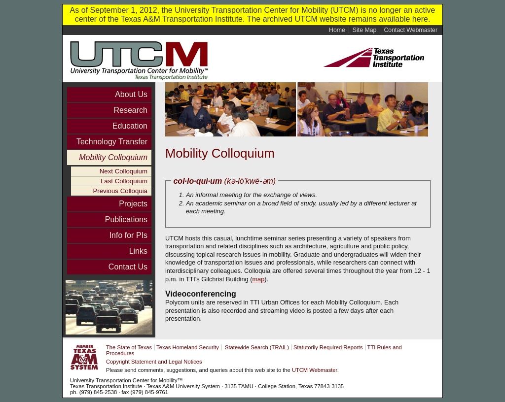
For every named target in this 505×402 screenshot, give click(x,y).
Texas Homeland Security (187, 347)
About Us (131, 94)
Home (337, 30)
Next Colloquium (123, 171)
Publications (126, 219)
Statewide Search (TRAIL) (257, 347)
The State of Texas (129, 347)
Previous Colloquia (120, 191)
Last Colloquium (124, 181)
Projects (133, 204)
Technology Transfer (111, 141)
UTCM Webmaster (314, 370)
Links (138, 251)
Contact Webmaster (410, 30)
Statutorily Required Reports (328, 347)
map (258, 279)
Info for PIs (128, 235)
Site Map (365, 30)
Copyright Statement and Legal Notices (154, 362)
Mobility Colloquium (113, 157)
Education (129, 126)
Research (130, 110)
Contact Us (127, 267)
